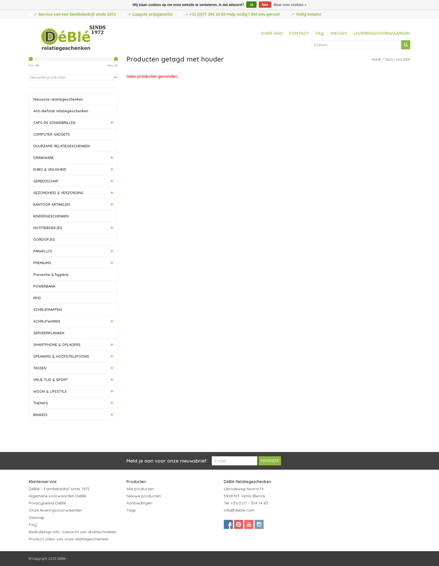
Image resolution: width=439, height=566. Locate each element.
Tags (389, 59)
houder (403, 59)
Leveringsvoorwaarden (382, 33)
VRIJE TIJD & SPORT (50, 379)
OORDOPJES (44, 239)
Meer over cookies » (290, 5)
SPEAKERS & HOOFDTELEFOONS (61, 356)
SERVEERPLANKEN (48, 333)
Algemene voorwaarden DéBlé (57, 495)
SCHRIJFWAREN (46, 321)
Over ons (271, 33)
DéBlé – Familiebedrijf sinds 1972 (59, 488)
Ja (251, 5)
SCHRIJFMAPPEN (47, 309)
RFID (37, 298)
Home (376, 59)
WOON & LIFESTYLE (50, 391)
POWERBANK (44, 286)
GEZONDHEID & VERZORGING (58, 192)
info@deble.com (239, 510)
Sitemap (36, 517)
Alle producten (140, 488)
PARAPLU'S (42, 251)
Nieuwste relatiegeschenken (58, 99)
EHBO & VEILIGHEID (49, 169)
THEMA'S (40, 403)
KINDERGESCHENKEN (51, 216)
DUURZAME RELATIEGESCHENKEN (61, 146)
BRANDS (40, 414)
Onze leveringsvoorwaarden (55, 510)
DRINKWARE (43, 157)
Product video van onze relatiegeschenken (69, 538)
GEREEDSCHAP (45, 181)
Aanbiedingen (139, 503)
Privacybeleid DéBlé (47, 503)
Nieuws (339, 33)
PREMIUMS (42, 262)
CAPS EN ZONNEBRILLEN (54, 122)
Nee (265, 5)
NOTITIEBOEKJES (47, 227)
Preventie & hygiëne (51, 274)
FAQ (319, 33)
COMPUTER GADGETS (51, 134)
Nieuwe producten (143, 495)
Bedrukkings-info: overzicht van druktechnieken (72, 531)
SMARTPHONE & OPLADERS (57, 344)
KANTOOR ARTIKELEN (51, 204)
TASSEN (39, 368)
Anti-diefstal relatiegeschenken (60, 111)
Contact (299, 33)
